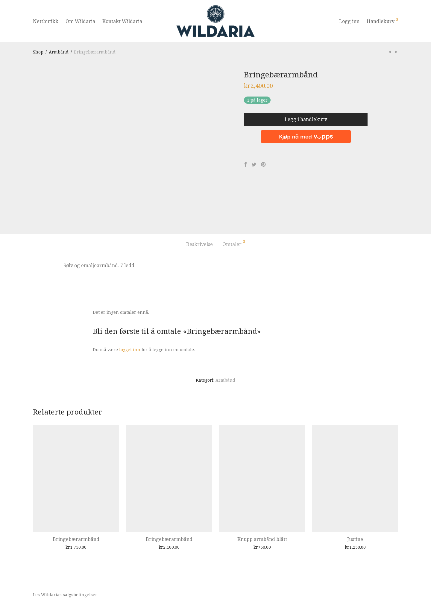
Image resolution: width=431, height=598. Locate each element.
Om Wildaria (80, 21)
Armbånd (59, 52)
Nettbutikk (45, 21)
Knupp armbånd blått (262, 490)
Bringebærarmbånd (76, 490)
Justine (355, 490)
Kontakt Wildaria (122, 21)
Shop (38, 52)
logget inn (129, 301)
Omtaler (233, 194)
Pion (58, 584)
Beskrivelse (199, 195)
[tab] (199, 195)
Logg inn (349, 21)
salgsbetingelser (80, 546)
